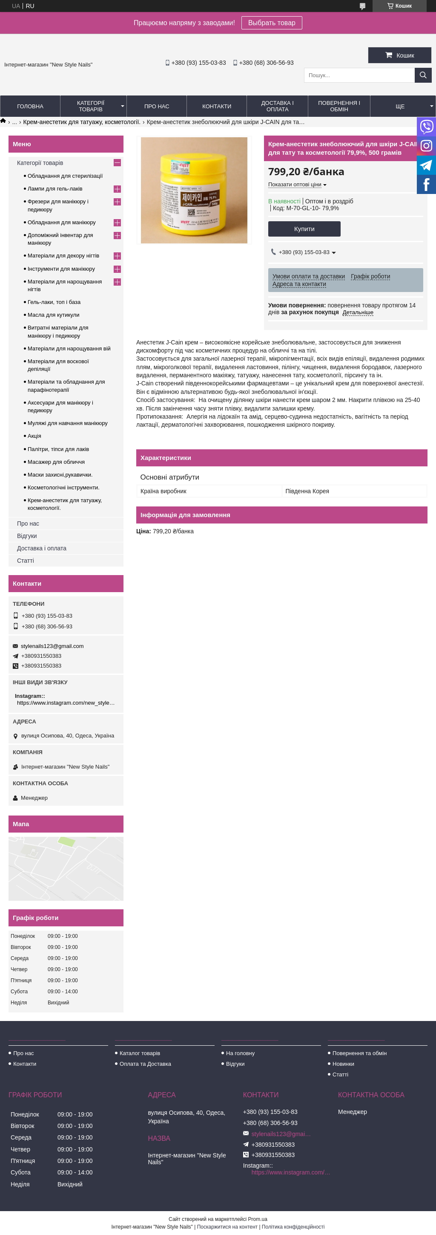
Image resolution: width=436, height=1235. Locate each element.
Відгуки (27, 535)
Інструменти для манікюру (61, 269)
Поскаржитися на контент (227, 1227)
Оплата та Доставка (145, 1064)
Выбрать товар (271, 22)
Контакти (216, 106)
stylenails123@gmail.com (52, 646)
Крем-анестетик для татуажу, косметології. (82, 122)
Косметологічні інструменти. (64, 487)
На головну (240, 1053)
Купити (304, 228)
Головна (30, 106)
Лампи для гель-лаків (55, 188)
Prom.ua (257, 1219)
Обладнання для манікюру (62, 222)
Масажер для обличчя (56, 462)
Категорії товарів (90, 106)
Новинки (343, 1064)
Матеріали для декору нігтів (63, 255)
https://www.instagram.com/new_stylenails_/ (67, 703)
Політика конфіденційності (293, 1227)
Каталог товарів (140, 1053)
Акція (34, 436)
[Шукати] (423, 75)
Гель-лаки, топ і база (54, 302)
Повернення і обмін (339, 106)
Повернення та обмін (360, 1053)
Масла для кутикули (53, 315)
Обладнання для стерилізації (65, 176)
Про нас (156, 106)
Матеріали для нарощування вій (69, 348)
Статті (25, 560)
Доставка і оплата (277, 106)
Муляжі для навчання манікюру (68, 423)
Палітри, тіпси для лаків (58, 449)
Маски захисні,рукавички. (60, 474)
